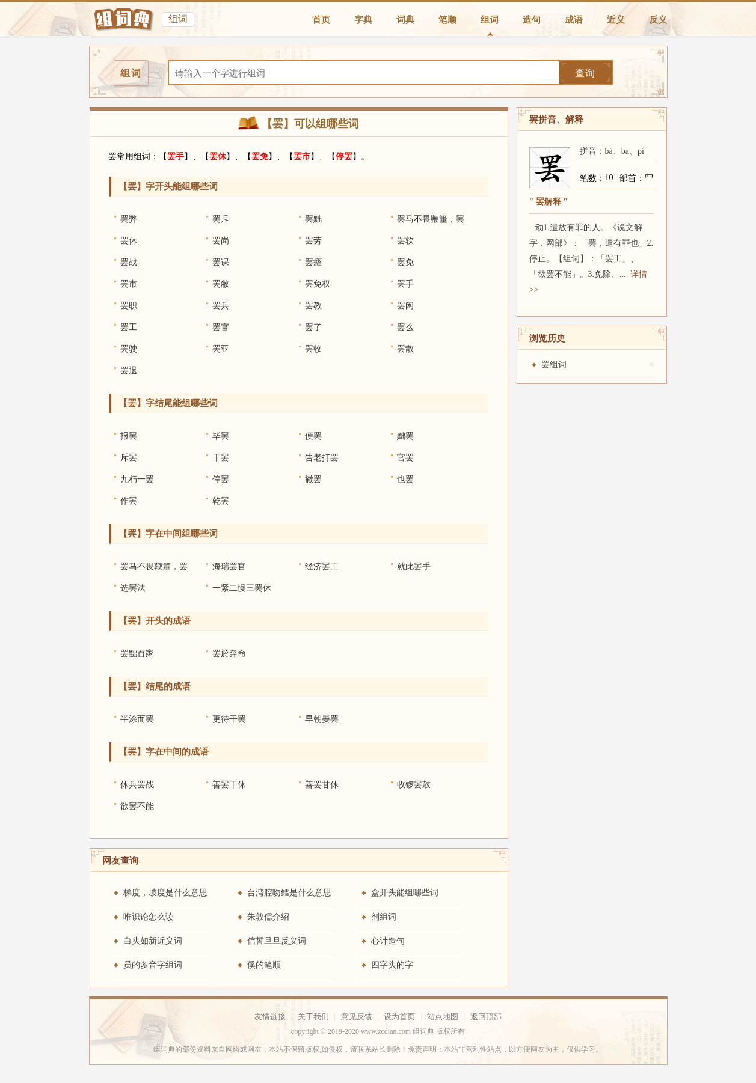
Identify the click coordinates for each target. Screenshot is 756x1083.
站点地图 (442, 1016)
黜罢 (405, 436)
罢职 (128, 305)
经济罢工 (322, 566)
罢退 (128, 370)
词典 (405, 20)
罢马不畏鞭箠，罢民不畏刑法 (430, 222)
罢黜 (313, 219)
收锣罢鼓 (414, 784)
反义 (658, 20)
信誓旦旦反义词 (276, 940)
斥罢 (128, 457)
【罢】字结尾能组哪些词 (168, 403)
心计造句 (388, 940)
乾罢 (220, 500)
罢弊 (128, 219)
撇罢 (313, 479)
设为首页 (399, 1016)
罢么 (405, 327)
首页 (321, 20)
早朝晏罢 (322, 719)
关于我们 (313, 1016)
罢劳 (313, 240)
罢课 (220, 262)
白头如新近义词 (152, 940)
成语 (574, 20)
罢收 (313, 348)
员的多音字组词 (152, 964)
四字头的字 (392, 964)
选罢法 (133, 588)
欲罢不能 (137, 806)
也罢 (405, 479)
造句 (532, 20)
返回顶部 (486, 1016)
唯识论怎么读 (148, 916)
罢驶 (128, 348)
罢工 (128, 327)
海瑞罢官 (229, 566)
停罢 (344, 156)
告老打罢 (322, 457)
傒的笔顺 (264, 964)
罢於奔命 (229, 653)
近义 (616, 20)
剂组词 (383, 916)
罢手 (175, 156)
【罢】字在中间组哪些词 (168, 533)
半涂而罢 (137, 719)
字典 (363, 20)
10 (609, 177)
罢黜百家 (137, 653)
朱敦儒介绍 (268, 916)
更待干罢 (229, 719)
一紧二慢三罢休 (241, 588)
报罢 (128, 436)
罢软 (405, 240)
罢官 (220, 327)
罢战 (128, 262)
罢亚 (220, 348)
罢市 (301, 156)
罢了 (313, 327)
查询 (585, 73)
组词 (490, 20)
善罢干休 (229, 784)
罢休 (217, 156)
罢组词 (554, 364)
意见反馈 (356, 1016)
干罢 (220, 457)
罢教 (313, 305)
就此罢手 (414, 566)
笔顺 (447, 20)
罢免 (259, 156)
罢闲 (405, 305)
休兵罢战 (137, 784)
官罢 (405, 457)
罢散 (405, 348)
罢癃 (313, 262)
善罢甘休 (322, 784)
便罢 (313, 436)
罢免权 (317, 283)
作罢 (128, 500)
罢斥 (220, 219)
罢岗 (220, 240)
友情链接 (270, 1016)
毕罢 (220, 436)
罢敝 (220, 283)
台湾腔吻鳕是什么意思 (289, 892)
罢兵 (220, 305)
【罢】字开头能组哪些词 (168, 186)
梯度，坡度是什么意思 (165, 892)
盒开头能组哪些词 (404, 892)
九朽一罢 (137, 479)
